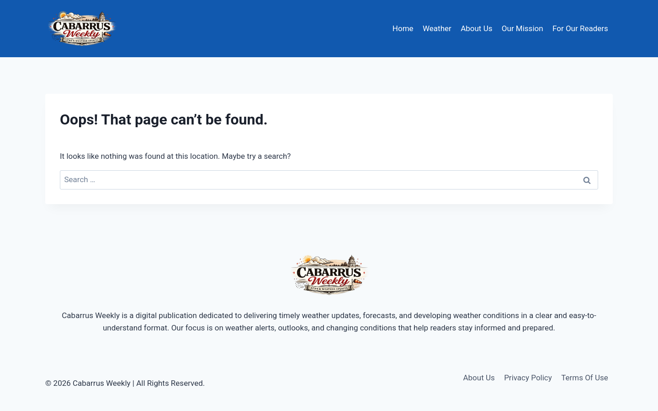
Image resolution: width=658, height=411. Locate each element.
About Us (476, 28)
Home (403, 28)
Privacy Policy (528, 377)
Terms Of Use (584, 377)
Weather (437, 28)
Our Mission (522, 28)
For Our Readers (580, 28)
